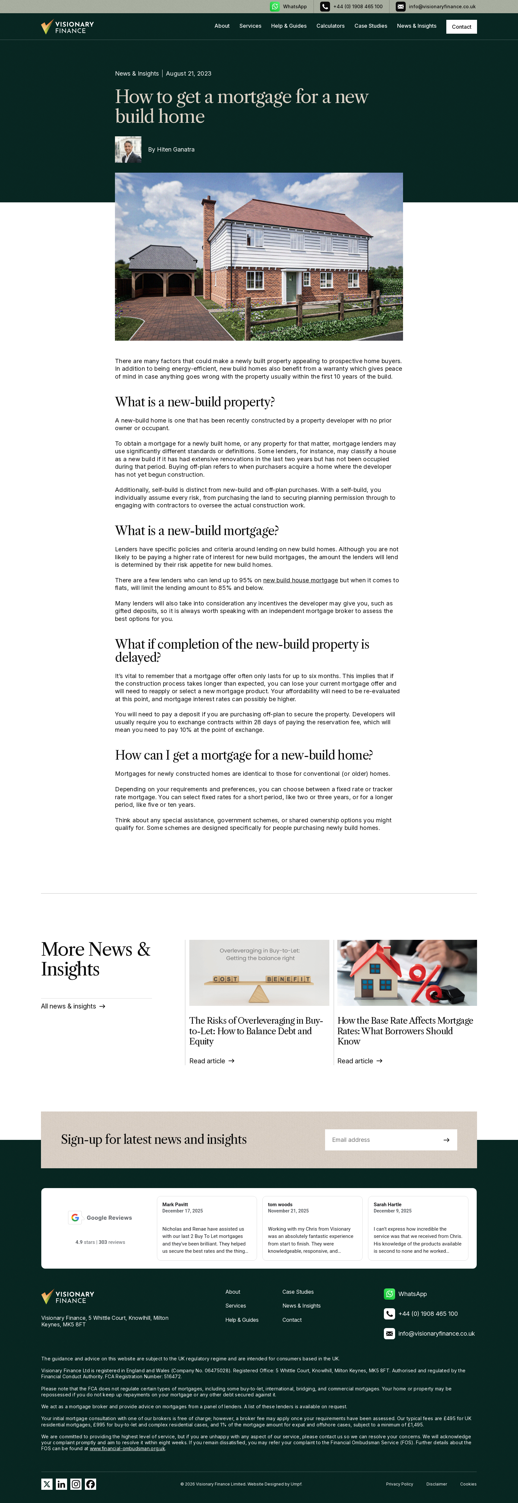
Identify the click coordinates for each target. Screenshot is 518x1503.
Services (250, 25)
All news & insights (68, 1006)
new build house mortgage (300, 580)
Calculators (330, 25)
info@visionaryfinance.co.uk (443, 6)
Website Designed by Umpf (274, 1484)
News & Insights (416, 25)
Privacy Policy (399, 1484)
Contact (292, 1319)
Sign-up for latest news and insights (153, 1139)
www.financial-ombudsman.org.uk (127, 1448)
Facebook (90, 1484)
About (222, 25)
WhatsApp (295, 6)
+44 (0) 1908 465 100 (358, 6)
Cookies (468, 1484)
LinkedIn (61, 1484)
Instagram (76, 1484)
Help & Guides (289, 25)
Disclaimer (436, 1484)
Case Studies (370, 25)
